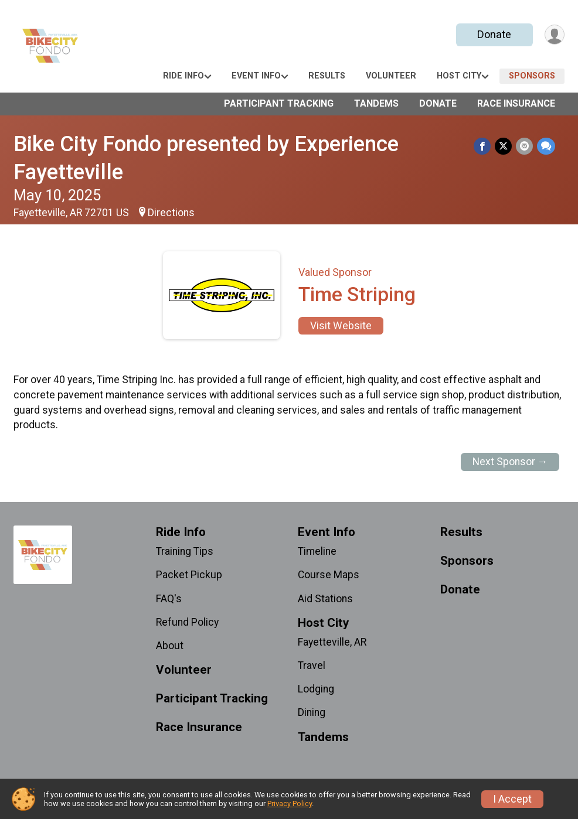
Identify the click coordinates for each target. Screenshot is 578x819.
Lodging (316, 689)
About (169, 645)
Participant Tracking (279, 103)
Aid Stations (325, 599)
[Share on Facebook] (483, 146)
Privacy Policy (289, 803)
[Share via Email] (524, 146)
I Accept (512, 799)
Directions (171, 213)
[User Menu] (554, 35)
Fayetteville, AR (332, 642)
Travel (311, 665)
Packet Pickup (189, 575)
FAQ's (169, 599)
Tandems (376, 103)
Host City (459, 76)
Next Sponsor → (510, 461)
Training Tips (184, 551)
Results (326, 76)
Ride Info (183, 76)
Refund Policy (187, 622)
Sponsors (532, 76)
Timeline (317, 551)
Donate (493, 34)
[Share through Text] (546, 146)
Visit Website (341, 326)
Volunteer (391, 76)
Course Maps (328, 575)
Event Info (256, 76)
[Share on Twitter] (504, 146)
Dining (311, 712)
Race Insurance (516, 103)
